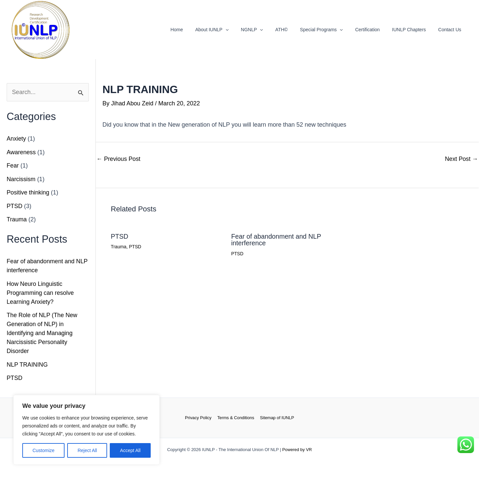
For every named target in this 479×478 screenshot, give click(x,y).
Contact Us (451, 29)
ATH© (295, 29)
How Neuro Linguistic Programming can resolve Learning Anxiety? (41, 293)
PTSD (15, 206)
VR (309, 449)
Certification (375, 29)
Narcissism (21, 179)
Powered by (293, 449)
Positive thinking (28, 192)
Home (199, 29)
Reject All (87, 450)
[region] (86, 430)
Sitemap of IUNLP (276, 418)
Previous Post (118, 159)
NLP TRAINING (27, 364)
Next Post (461, 159)
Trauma (17, 219)
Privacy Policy (199, 418)
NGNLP (268, 29)
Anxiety (16, 139)
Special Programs (331, 29)
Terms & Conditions (235, 418)
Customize (44, 450)
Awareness (21, 152)
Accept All (130, 450)
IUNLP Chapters (413, 29)
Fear (13, 166)
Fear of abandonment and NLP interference (276, 239)
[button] (245, 29)
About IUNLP (231, 29)
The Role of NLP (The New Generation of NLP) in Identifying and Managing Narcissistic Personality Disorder (43, 333)
